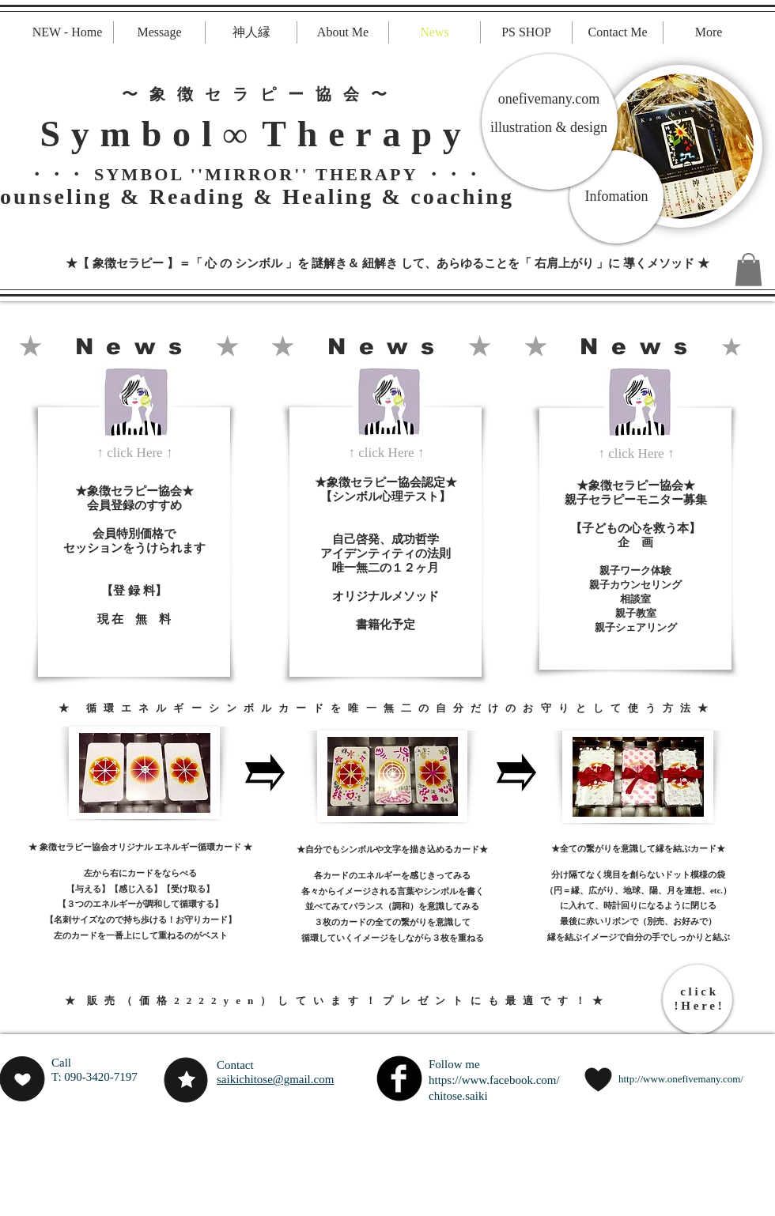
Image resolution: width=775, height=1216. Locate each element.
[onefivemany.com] (549, 100)
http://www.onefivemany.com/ (680, 1079)
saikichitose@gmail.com (275, 1079)
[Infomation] (616, 197)
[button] (748, 269)
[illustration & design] (549, 128)
